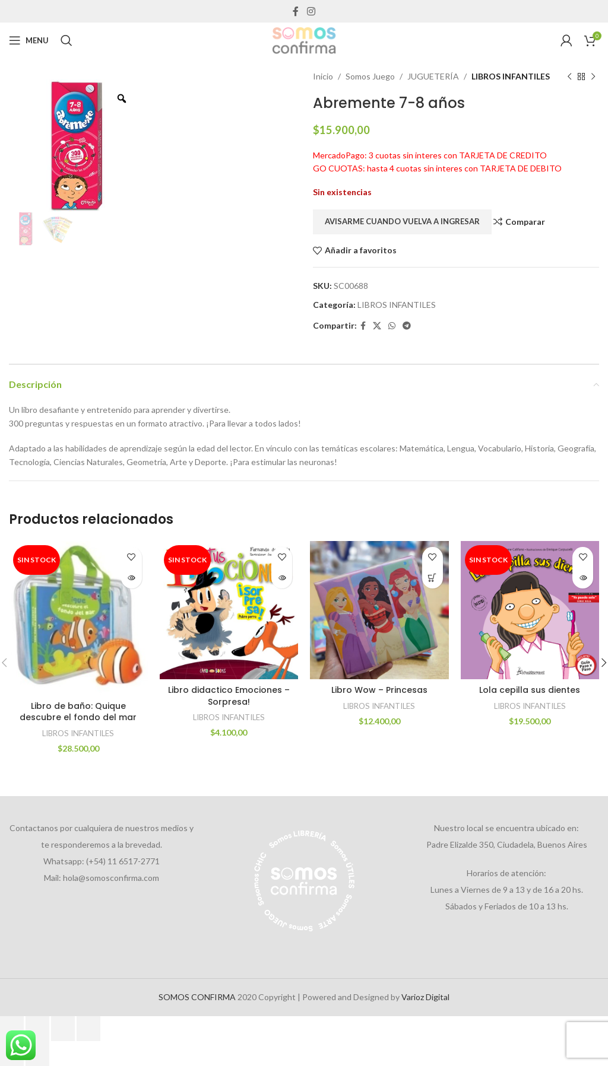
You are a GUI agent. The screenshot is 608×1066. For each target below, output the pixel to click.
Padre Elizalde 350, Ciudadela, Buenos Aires (506, 844)
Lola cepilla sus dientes (529, 690)
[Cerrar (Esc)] (88, 1028)
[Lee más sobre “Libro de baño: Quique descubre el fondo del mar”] (131, 578)
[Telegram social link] (406, 326)
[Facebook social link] (296, 11)
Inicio (323, 76)
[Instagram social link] (311, 11)
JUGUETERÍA (433, 76)
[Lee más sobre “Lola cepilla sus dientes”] (582, 578)
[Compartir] (63, 1028)
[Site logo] (304, 39)
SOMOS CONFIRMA (197, 997)
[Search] (66, 40)
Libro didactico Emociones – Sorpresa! (229, 696)
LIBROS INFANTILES (510, 76)
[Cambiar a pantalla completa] (37, 1028)
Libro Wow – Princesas (379, 690)
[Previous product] (569, 76)
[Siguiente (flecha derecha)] (37, 1053)
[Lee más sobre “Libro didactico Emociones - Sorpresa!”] (281, 578)
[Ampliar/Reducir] (12, 1028)
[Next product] (593, 76)
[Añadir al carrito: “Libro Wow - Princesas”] (432, 578)
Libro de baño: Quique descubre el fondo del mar (78, 712)
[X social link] (377, 326)
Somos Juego (370, 76)
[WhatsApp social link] (392, 326)
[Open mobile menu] (29, 40)
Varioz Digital (425, 997)
